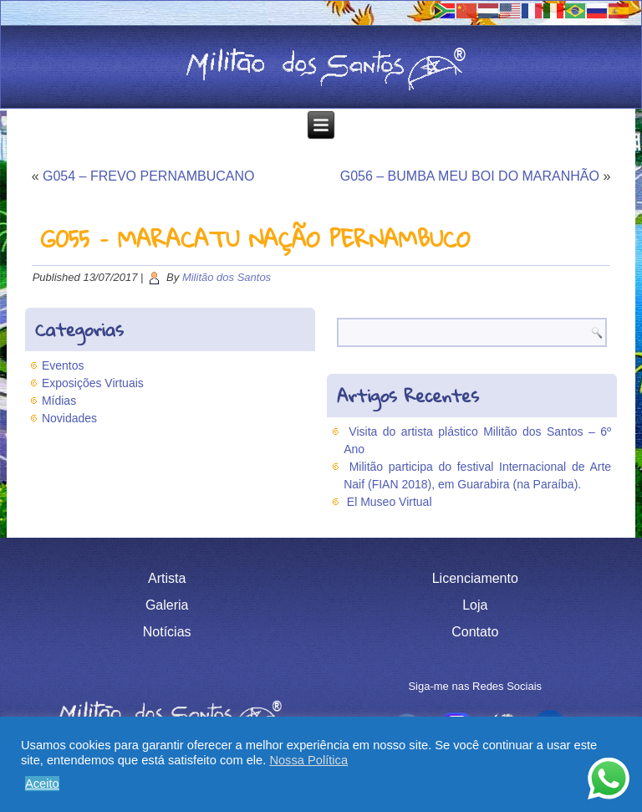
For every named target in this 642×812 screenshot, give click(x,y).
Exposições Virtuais (93, 383)
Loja (474, 605)
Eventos (63, 365)
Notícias (167, 632)
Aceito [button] (42, 783)
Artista (167, 578)
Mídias (59, 400)
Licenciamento (475, 578)
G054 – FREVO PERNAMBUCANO (148, 176)
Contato (474, 632)
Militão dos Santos (226, 277)
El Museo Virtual (389, 501)
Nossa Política (308, 760)
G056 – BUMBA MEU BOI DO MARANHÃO (469, 176)
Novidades (69, 418)
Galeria (167, 605)
